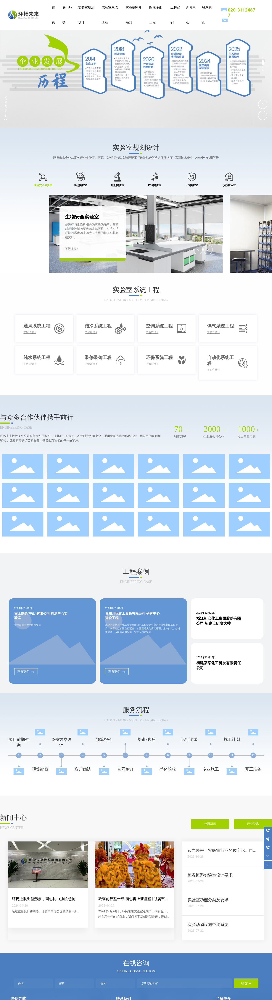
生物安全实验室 (82, 217)
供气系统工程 (220, 326)
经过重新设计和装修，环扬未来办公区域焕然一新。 (46, 911)
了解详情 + (71, 248)
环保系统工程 (159, 357)
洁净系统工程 (98, 326)
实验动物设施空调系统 (208, 924)
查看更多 (26, 671)
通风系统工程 (36, 326)
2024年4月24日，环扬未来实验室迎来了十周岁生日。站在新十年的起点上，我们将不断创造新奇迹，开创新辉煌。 (134, 917)
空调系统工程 (159, 326)
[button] (263, 59)
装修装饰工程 (98, 357)
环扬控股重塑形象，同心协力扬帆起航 (43, 899)
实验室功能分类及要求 (208, 900)
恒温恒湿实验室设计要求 (210, 875)
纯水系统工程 (36, 357)
